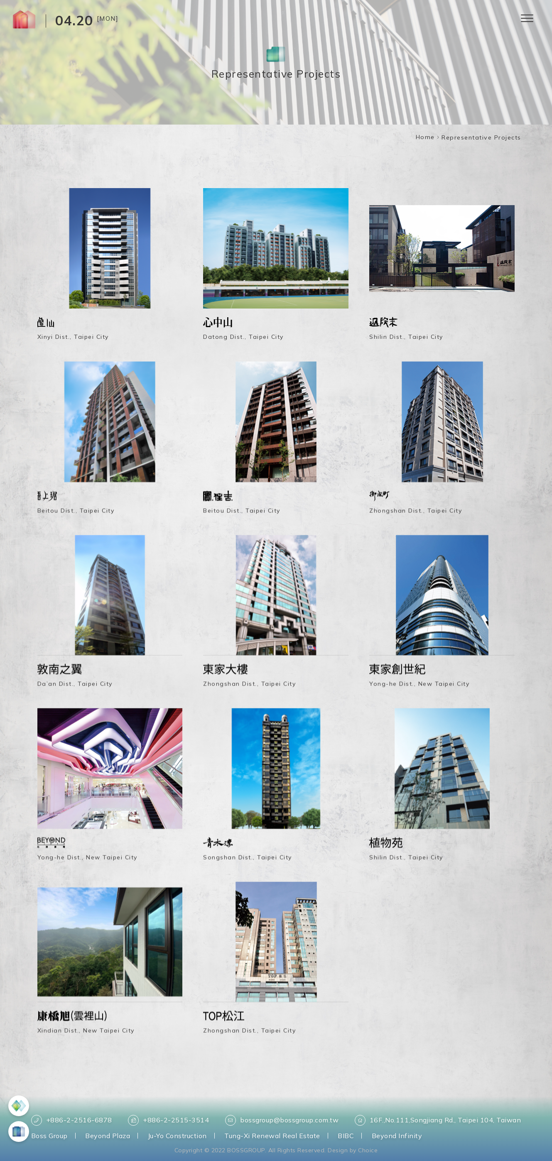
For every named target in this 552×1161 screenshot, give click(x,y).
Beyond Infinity (397, 1136)
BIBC (346, 1136)
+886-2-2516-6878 (71, 1120)
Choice (368, 1150)
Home (425, 137)
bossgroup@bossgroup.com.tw (282, 1120)
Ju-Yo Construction (177, 1136)
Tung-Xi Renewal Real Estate (272, 1136)
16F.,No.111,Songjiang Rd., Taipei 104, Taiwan (438, 1120)
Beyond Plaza (107, 1136)
